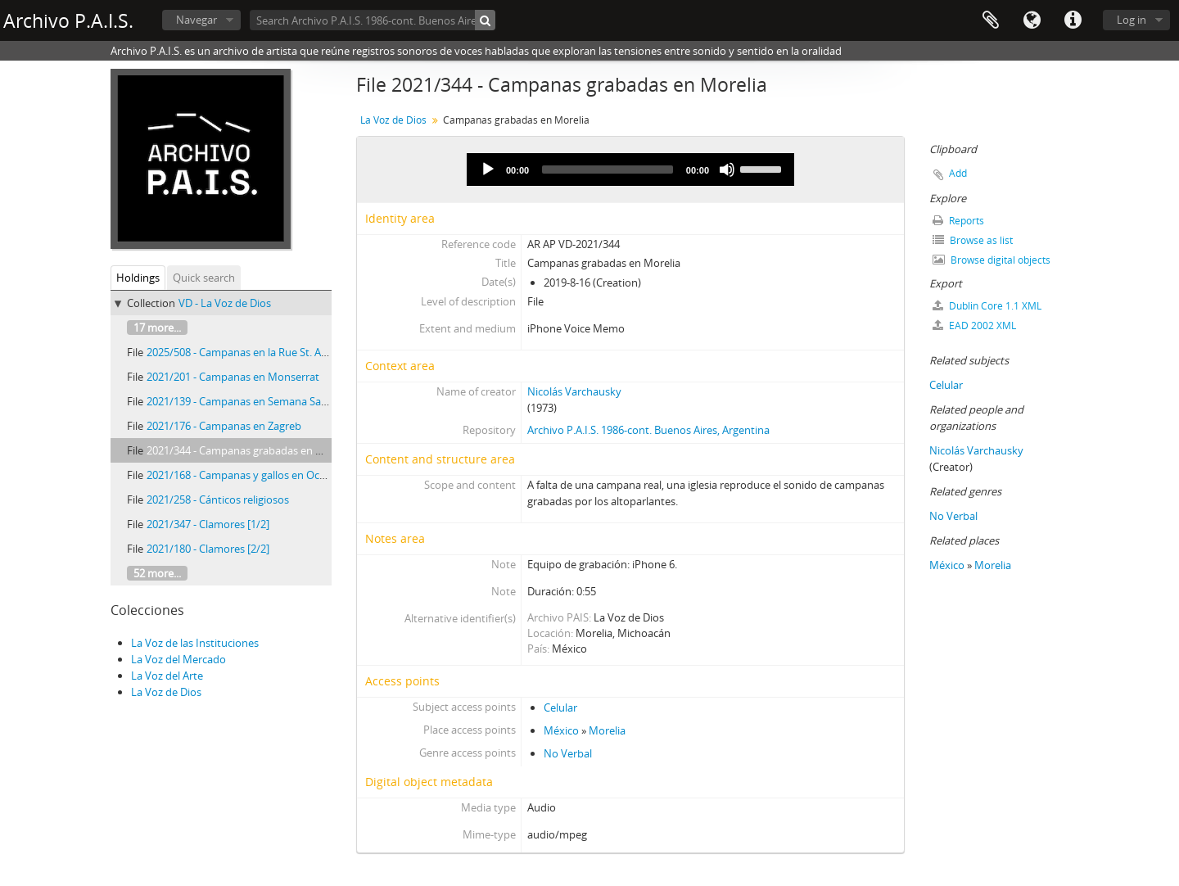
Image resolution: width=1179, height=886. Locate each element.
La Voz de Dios (166, 692)
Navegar (196, 19)
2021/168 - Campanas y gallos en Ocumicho (251, 475)
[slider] (607, 169)
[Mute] (727, 169)
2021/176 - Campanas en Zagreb (224, 425)
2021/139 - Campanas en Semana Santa (242, 401)
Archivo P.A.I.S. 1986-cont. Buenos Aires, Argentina (648, 430)
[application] (630, 169)
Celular (560, 707)
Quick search (204, 277)
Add (958, 173)
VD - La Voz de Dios (224, 303)
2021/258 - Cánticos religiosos (218, 499)
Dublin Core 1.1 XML (987, 306)
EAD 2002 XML (974, 325)
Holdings (138, 277)
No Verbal (568, 753)
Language (1031, 20)
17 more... (157, 327)
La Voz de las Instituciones (195, 642)
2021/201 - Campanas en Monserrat (233, 376)
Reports (958, 221)
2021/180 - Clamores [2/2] (208, 548)
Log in (1131, 19)
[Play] (488, 169)
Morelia (607, 730)
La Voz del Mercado (178, 659)
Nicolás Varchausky (574, 391)
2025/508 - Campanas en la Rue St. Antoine (250, 352)
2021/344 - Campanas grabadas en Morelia (249, 450)
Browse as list (973, 240)
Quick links (1072, 20)
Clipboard (990, 20)
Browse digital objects (991, 260)
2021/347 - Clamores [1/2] (208, 524)
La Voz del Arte (167, 675)
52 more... (157, 573)
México (561, 730)
